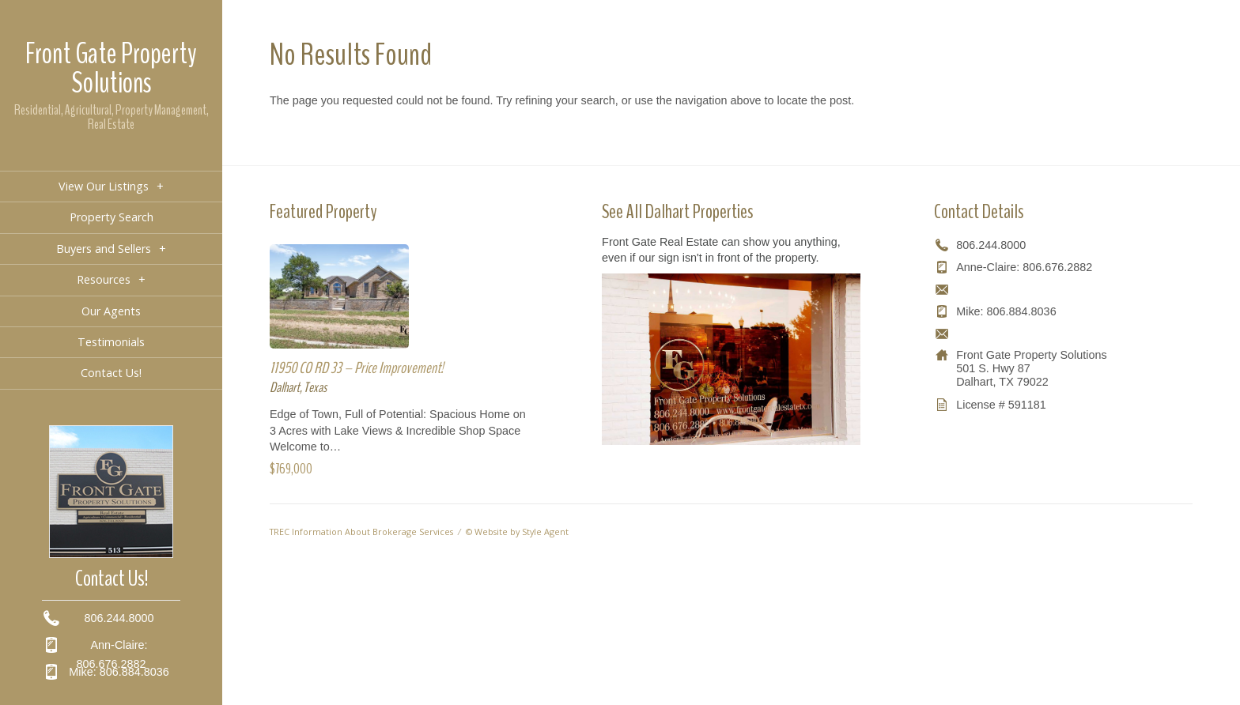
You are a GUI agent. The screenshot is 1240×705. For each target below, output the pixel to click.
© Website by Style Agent (517, 531)
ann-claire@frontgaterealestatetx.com (1051, 289)
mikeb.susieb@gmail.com (1021, 333)
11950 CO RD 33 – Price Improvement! (357, 368)
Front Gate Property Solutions (111, 68)
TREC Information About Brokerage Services (361, 531)
